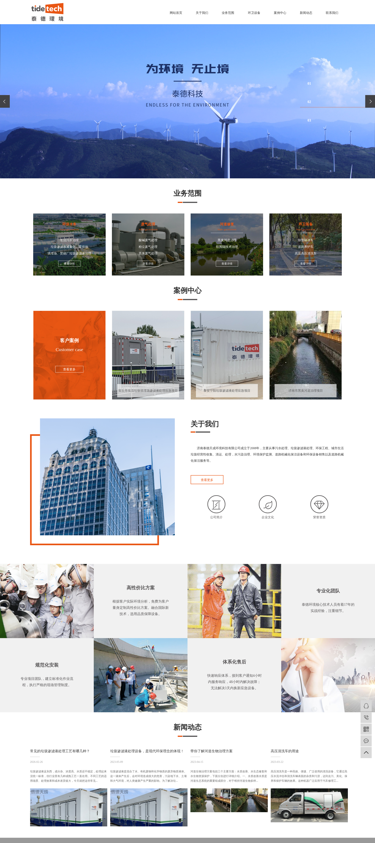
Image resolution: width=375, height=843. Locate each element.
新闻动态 (306, 12)
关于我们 (202, 12)
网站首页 (176, 12)
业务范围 (228, 12)
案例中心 (280, 12)
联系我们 (332, 12)
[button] (337, 83)
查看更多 (207, 480)
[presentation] (5, 101)
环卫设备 (254, 12)
